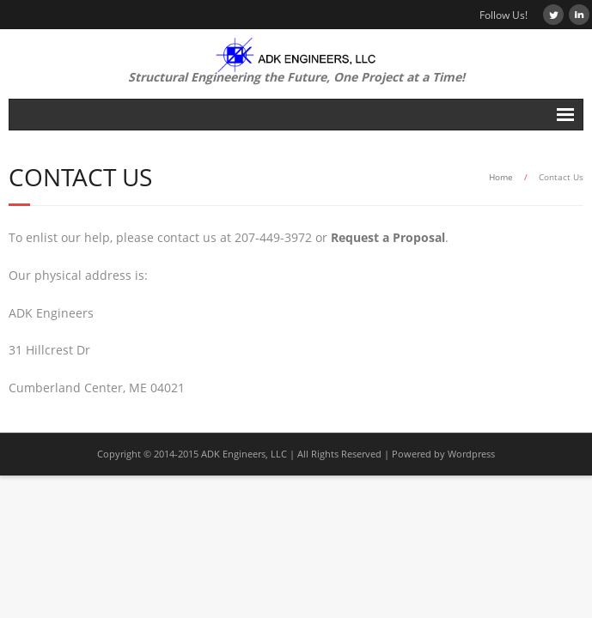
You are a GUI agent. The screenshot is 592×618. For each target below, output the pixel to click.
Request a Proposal (388, 237)
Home (501, 177)
